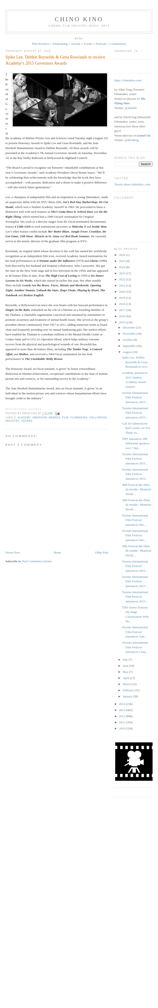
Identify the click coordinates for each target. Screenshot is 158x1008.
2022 (122, 279)
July (126, 659)
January (128, 696)
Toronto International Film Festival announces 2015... (135, 397)
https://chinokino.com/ (128, 80)
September (130, 346)
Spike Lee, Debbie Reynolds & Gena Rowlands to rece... (135, 362)
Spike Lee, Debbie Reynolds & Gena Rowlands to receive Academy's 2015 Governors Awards (55, 60)
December (129, 327)
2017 (122, 310)
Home (57, 552)
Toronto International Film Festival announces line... (135, 520)
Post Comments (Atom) (37, 561)
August (127, 352)
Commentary (118, 44)
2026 (122, 255)
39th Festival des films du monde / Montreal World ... (136, 489)
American (39, 417)
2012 (122, 716)
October (128, 340)
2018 (122, 304)
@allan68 (131, 108)
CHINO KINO (79, 19)
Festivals (101, 44)
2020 (122, 291)
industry (12, 421)
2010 (122, 728)
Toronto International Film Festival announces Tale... (135, 631)
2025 (122, 261)
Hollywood (98, 417)
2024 (122, 267)
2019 (122, 298)
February (128, 690)
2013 (122, 710)
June (126, 665)
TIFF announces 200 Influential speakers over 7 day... (136, 443)
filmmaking (78, 417)
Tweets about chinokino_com (132, 184)
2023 (122, 273)
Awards (75, 44)
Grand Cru (143, 135)
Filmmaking (60, 44)
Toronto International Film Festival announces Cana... (135, 647)
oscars (27, 421)
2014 (122, 704)
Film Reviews (40, 44)
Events (88, 44)
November (129, 333)
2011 (122, 722)
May (126, 672)
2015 (122, 322)
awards (54, 417)
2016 (122, 316)
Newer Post (12, 552)
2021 (122, 285)
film (65, 417)
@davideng (132, 140)
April (126, 678)
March (127, 684)
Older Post (101, 552)
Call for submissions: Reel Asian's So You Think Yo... (136, 428)
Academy (24, 417)
